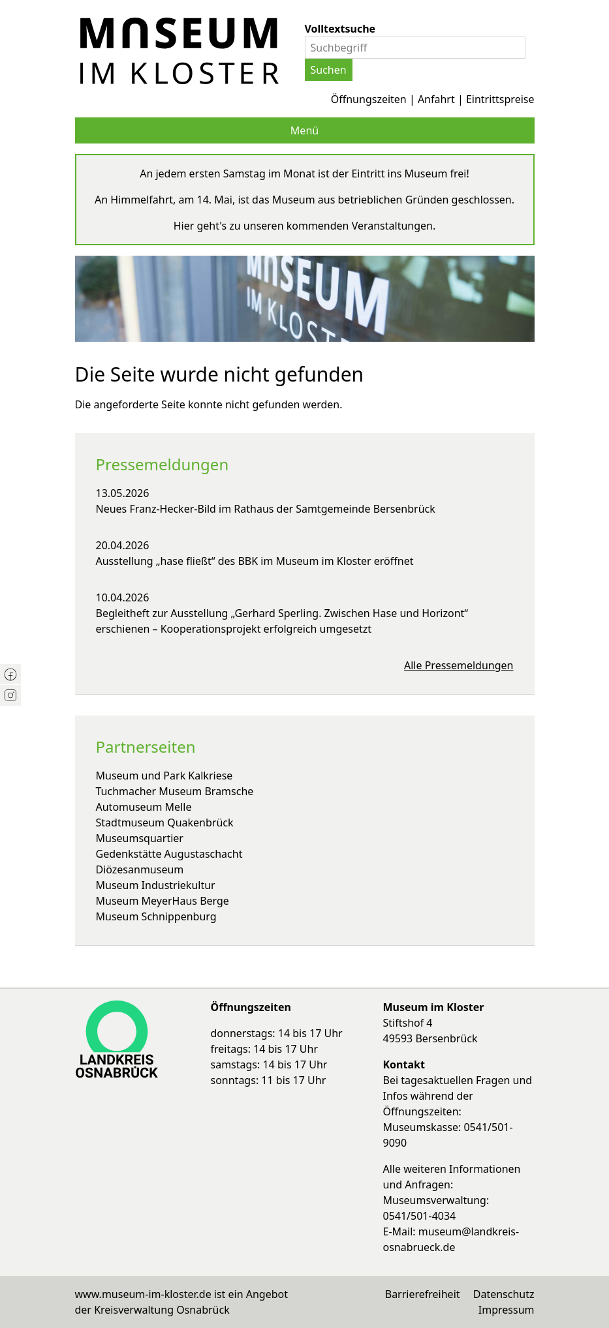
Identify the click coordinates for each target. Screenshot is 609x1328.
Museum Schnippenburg (156, 916)
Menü (304, 130)
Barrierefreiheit (422, 1294)
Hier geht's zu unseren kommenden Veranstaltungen (303, 226)
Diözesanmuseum (140, 869)
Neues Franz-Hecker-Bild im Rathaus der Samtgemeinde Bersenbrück (265, 509)
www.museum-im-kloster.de (143, 1294)
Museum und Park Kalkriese (164, 775)
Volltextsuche (340, 29)
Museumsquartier (139, 838)
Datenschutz (504, 1294)
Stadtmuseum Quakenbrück (165, 822)
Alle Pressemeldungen (459, 665)
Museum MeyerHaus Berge (162, 901)
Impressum (506, 1310)
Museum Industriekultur (155, 885)
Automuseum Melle (144, 807)
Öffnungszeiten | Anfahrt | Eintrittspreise (433, 99)
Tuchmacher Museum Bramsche (175, 791)
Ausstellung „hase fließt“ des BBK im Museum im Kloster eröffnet (255, 561)
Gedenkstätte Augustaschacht (169, 854)
